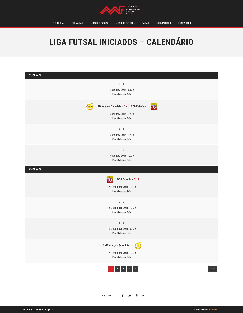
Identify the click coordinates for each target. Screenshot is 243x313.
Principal (58, 23)
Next (213, 268)
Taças (145, 23)
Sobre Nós (27, 309)
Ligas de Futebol (125, 23)
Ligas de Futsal (99, 23)
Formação (77, 23)
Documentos (163, 23)
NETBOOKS (213, 309)
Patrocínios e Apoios (43, 309)
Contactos (184, 23)
